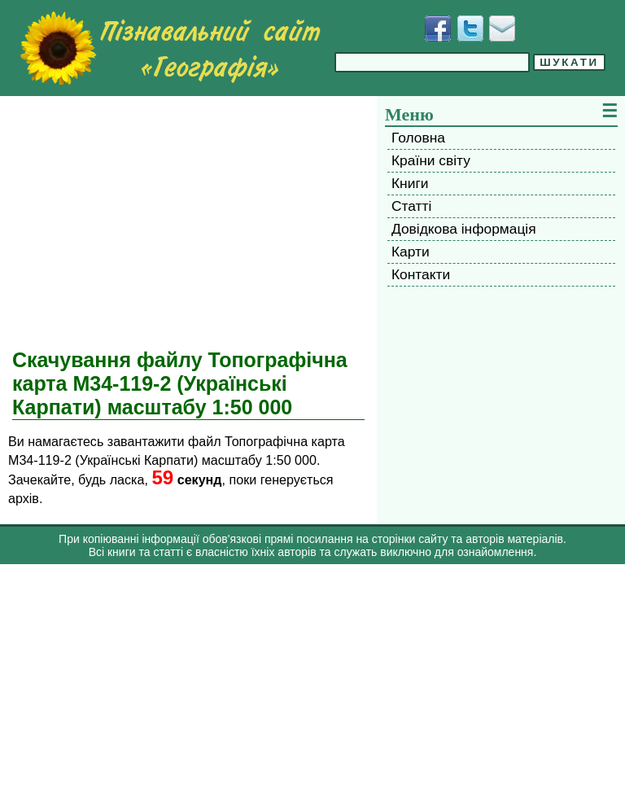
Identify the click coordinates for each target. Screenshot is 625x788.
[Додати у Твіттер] (470, 28)
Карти (410, 251)
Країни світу (430, 160)
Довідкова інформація (463, 229)
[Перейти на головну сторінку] (170, 48)
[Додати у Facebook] (438, 28)
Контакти (420, 274)
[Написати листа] (502, 28)
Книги (409, 183)
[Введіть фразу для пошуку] (432, 62)
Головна (418, 137)
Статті (411, 206)
